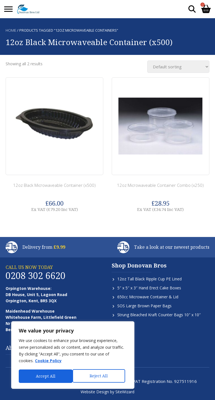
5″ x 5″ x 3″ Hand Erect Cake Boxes (149, 287)
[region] (72, 355)
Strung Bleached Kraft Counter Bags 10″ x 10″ (159, 314)
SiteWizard (124, 391)
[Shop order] (178, 67)
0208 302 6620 (36, 275)
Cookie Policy (48, 361)
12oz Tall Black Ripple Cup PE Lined (149, 279)
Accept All (100, 376)
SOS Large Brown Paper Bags (144, 305)
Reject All (45, 376)
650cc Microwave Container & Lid (147, 296)
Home (11, 30)
